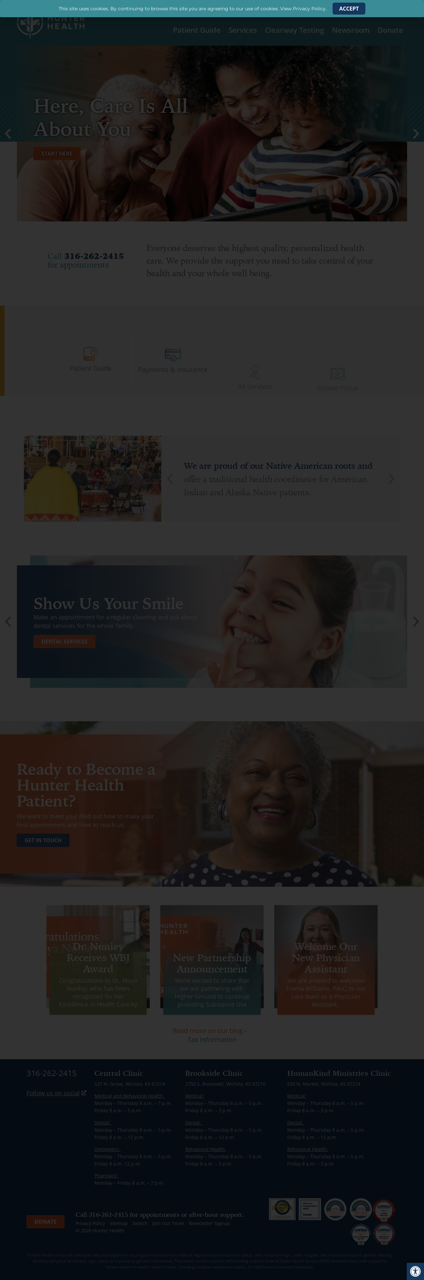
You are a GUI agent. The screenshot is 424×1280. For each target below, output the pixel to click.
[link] (415, 1271)
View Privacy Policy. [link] (303, 9)
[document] (212, 640)
